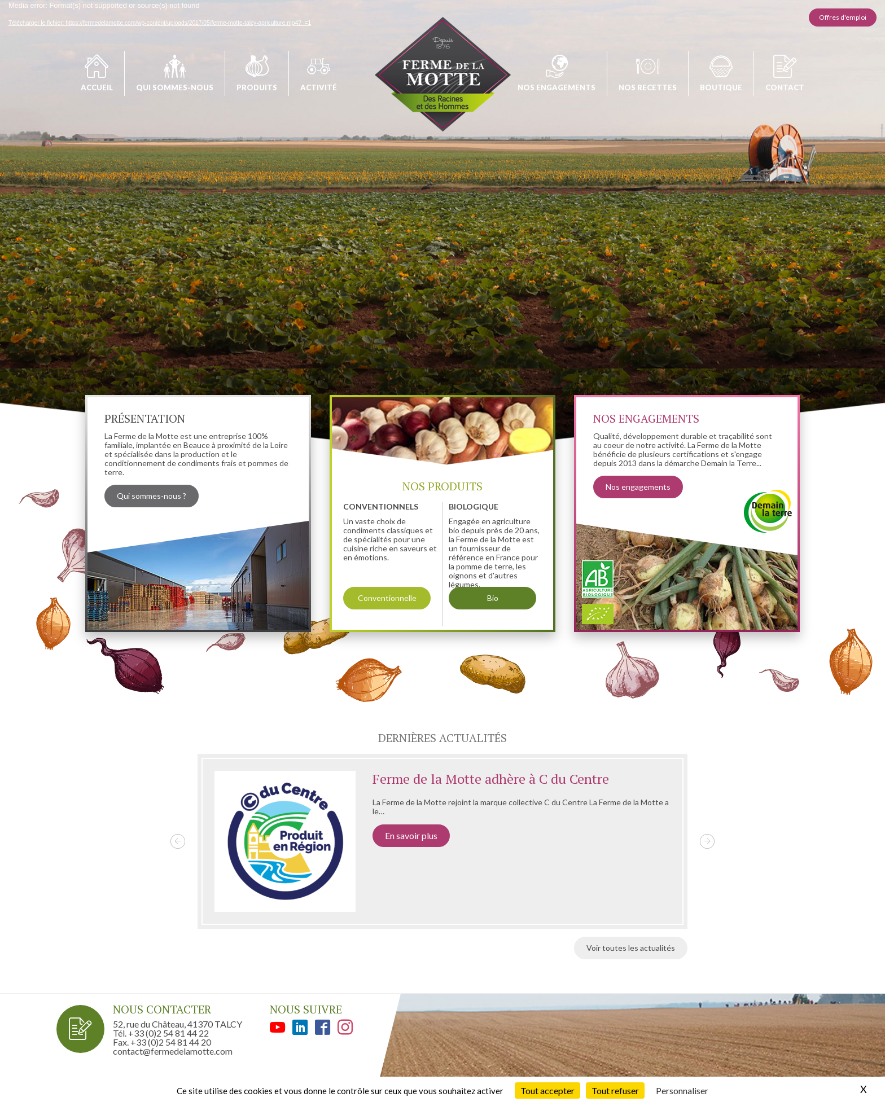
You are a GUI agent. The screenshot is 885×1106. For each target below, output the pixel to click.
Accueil (97, 87)
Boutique (721, 87)
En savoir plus (411, 835)
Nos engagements (556, 87)
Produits (256, 87)
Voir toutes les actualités (630, 948)
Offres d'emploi (842, 17)
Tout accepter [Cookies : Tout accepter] (547, 1090)
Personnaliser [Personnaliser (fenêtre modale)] (682, 1090)
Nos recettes (648, 87)
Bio (492, 598)
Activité (318, 87)
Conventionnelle (387, 598)
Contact (784, 87)
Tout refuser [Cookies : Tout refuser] (615, 1090)
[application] (442, 249)
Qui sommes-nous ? (151, 496)
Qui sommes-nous (174, 87)
